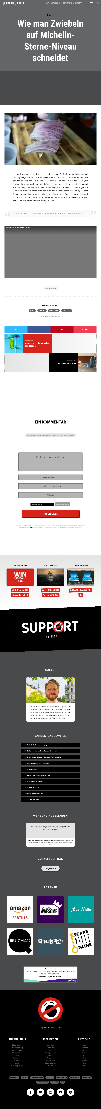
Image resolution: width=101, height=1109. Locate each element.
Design (50, 1036)
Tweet (15, 330)
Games (16, 1041)
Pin (62, 330)
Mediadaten (62, 1058)
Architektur (50, 1028)
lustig (17, 1043)
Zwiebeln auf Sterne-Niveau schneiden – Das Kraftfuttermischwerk (53, 415)
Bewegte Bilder (50, 1033)
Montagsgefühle (16, 1030)
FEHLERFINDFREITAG (81, 545)
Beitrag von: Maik (50, 305)
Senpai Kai (25, 187)
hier (31, 507)
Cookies (54, 1062)
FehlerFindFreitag (17, 1028)
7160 (53, 1007)
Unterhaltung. (53, 3)
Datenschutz (42, 1062)
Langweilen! (50, 848)
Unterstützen (37, 1058)
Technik (84, 1041)
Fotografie (50, 1038)
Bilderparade (16, 1025)
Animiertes (50, 1025)
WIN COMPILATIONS (20, 545)
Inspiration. (68, 3)
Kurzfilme (16, 1038)
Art (50, 1030)
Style (84, 1038)
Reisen (84, 1033)
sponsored (74, 1058)
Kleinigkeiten (16, 1033)
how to (42, 310)
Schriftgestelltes (50, 1043)
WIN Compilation (17, 1046)
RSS (62, 1062)
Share (38, 330)
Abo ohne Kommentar (62, 484)
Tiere (84, 1043)
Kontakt (50, 1058)
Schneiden (53, 310)
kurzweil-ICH (50, 1041)
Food (32, 310)
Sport (84, 1036)
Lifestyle (84, 1019)
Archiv (25, 1058)
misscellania (52, 288)
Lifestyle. (80, 3)
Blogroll (14, 1058)
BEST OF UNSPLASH (50, 545)
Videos (50, 1046)
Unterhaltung (17, 1019)
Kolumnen (84, 1028)
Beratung (87, 1058)
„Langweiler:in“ (64, 807)
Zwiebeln (66, 310)
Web (84, 1046)
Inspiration (50, 1019)
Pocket (85, 330)
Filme (17, 1036)
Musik (84, 1030)
